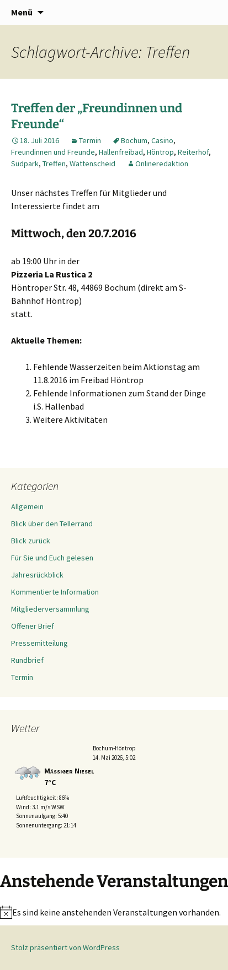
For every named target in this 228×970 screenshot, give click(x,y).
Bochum (134, 140)
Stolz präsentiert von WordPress (65, 947)
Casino (162, 140)
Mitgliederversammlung (50, 609)
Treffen (54, 163)
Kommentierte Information (55, 592)
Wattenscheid (92, 163)
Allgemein (27, 506)
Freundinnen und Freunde (53, 152)
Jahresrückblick (37, 575)
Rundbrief (27, 660)
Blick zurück (30, 541)
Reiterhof (193, 152)
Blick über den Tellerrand (52, 523)
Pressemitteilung (39, 643)
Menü (22, 12)
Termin (90, 140)
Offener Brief (32, 626)
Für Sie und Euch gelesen (52, 558)
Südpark (25, 163)
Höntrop (160, 152)
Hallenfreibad (121, 152)
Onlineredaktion (161, 163)
